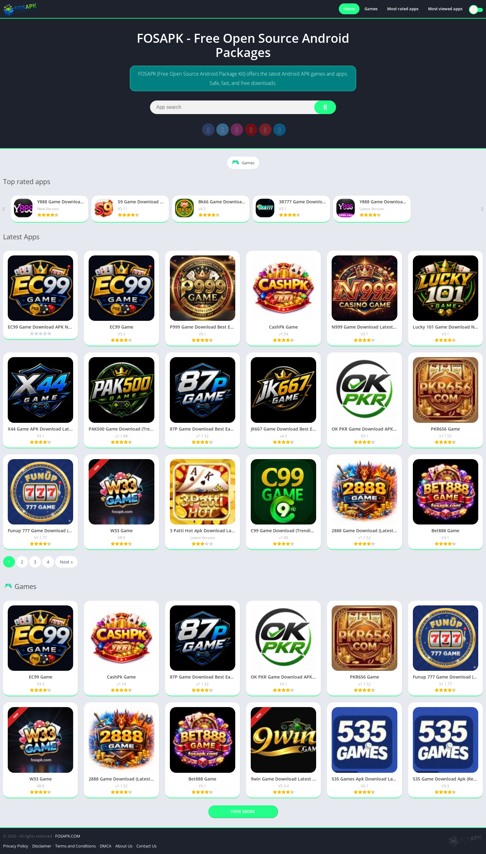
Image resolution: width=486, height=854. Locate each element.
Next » (66, 562)
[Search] (243, 107)
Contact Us (146, 846)
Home (349, 9)
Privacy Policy (15, 846)
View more (243, 811)
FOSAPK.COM (67, 836)
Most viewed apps (445, 9)
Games (371, 9)
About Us (123, 846)
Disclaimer (41, 846)
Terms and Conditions (75, 846)
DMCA (105, 846)
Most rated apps (402, 9)
